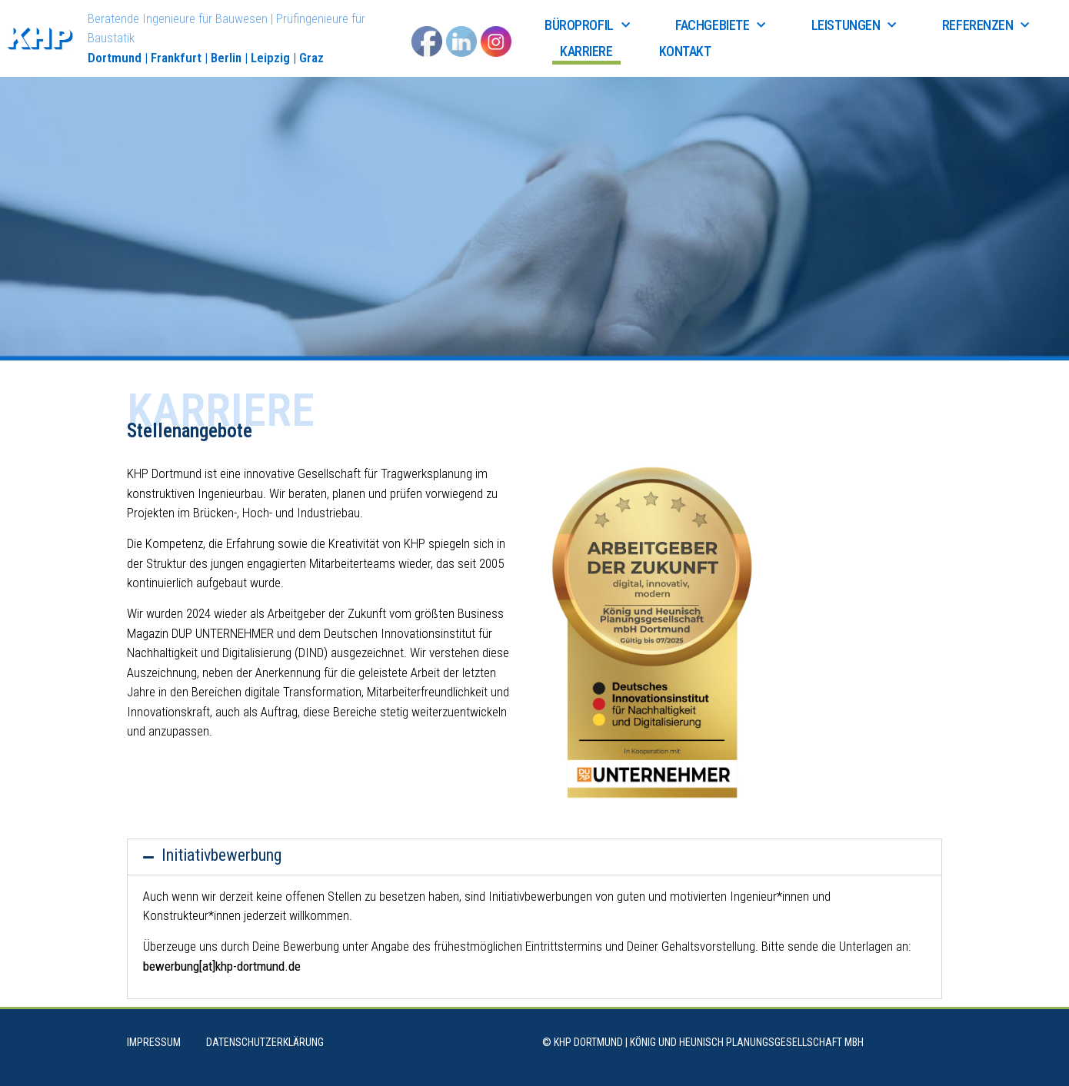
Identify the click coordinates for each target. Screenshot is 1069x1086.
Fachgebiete (720, 25)
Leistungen (853, 25)
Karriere (586, 51)
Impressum (154, 1042)
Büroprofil (586, 25)
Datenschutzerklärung (265, 1042)
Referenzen (985, 25)
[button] (534, 857)
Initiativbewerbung (221, 855)
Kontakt (685, 51)
